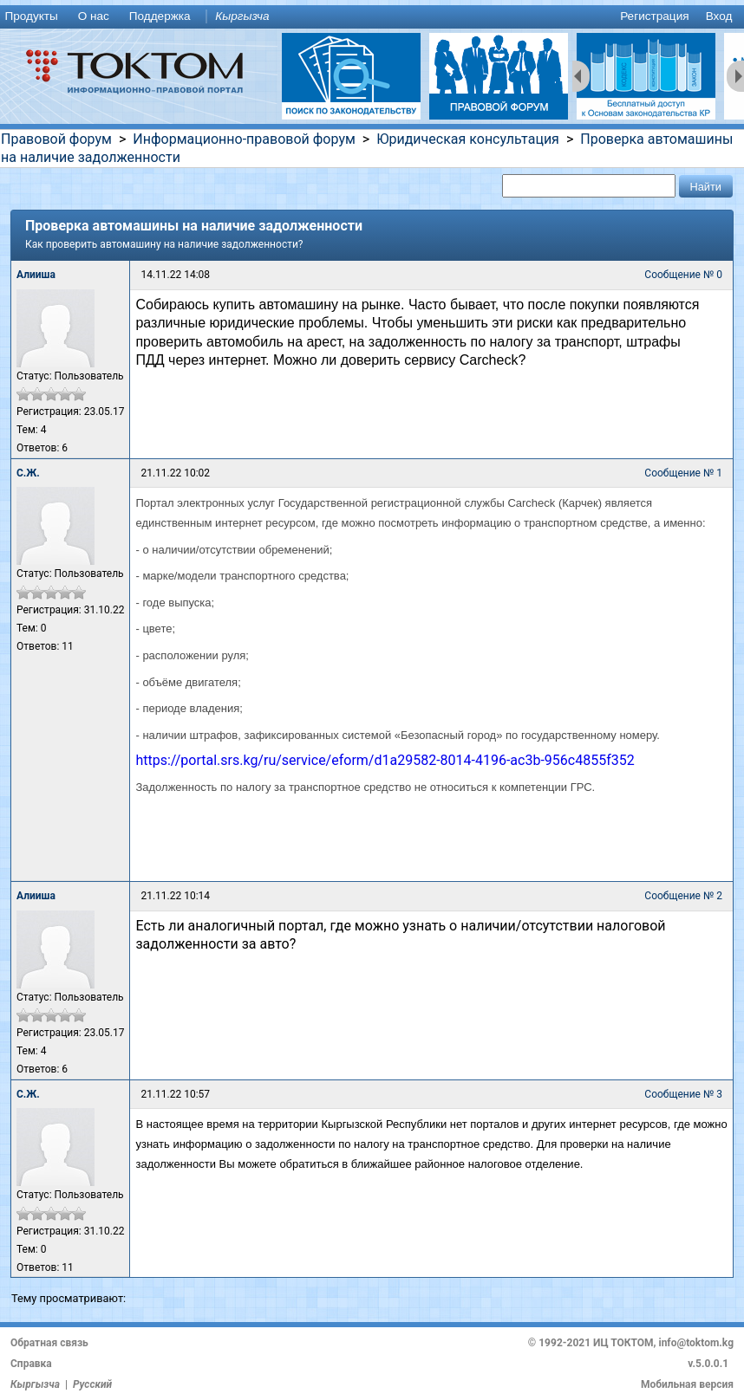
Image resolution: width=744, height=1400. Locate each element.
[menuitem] (34, 17)
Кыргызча (242, 16)
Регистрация (654, 16)
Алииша (35, 275)
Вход (719, 16)
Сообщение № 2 (683, 896)
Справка (31, 1364)
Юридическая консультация (467, 139)
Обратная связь (49, 1343)
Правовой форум (56, 139)
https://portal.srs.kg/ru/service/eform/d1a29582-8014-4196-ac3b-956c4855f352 (384, 760)
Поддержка (160, 16)
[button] (706, 186)
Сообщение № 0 (683, 275)
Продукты (30, 16)
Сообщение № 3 (683, 1094)
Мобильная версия (687, 1384)
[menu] (372, 17)
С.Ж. (28, 473)
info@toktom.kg (696, 1343)
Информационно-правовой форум (244, 139)
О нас (93, 16)
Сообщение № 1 (683, 473)
